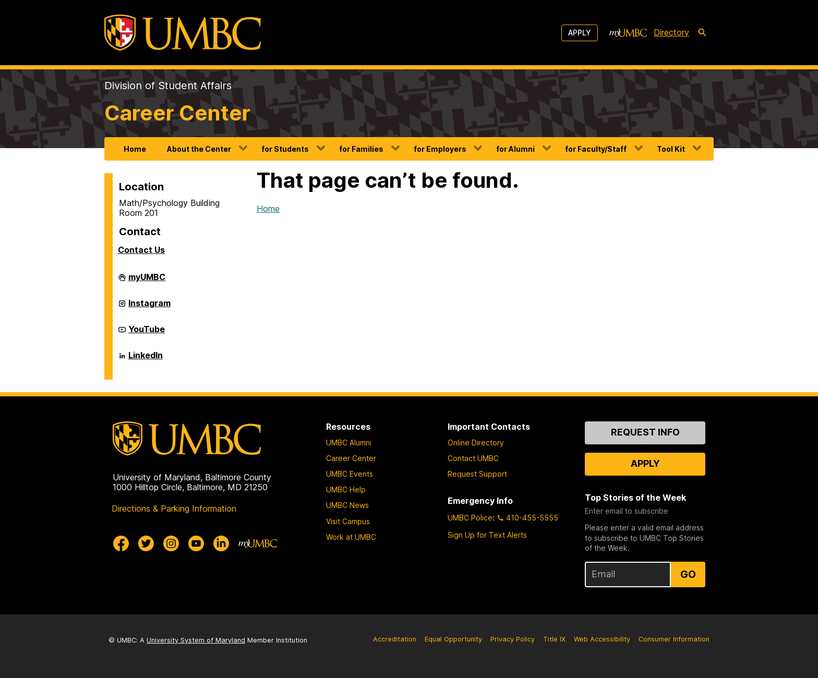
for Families (361, 148)
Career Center (177, 113)
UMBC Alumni (348, 442)
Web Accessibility (602, 639)
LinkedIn (145, 359)
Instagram (149, 307)
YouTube (146, 333)
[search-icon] (702, 32)
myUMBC (146, 281)
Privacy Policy (512, 639)
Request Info (645, 432)
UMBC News (347, 505)
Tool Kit (671, 148)
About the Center (199, 148)
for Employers (440, 148)
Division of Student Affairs (168, 85)
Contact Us (141, 250)
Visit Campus (348, 521)
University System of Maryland (196, 640)
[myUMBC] (628, 32)
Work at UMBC (351, 536)
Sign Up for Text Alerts (487, 534)
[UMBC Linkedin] (221, 543)
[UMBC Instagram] (171, 543)
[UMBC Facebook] (121, 543)
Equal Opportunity (453, 639)
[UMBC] (182, 32)
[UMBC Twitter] (146, 543)
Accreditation (394, 639)
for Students (285, 148)
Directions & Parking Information (174, 508)
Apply (579, 32)
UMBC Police (470, 517)
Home (135, 148)
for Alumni (515, 148)
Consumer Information (674, 639)
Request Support (477, 473)
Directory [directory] (671, 32)
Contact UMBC (473, 458)
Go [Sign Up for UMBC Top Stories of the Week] (688, 574)
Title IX (554, 639)
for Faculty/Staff (596, 148)
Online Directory (476, 442)
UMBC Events (349, 473)
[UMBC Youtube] (196, 543)
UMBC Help (346, 489)
